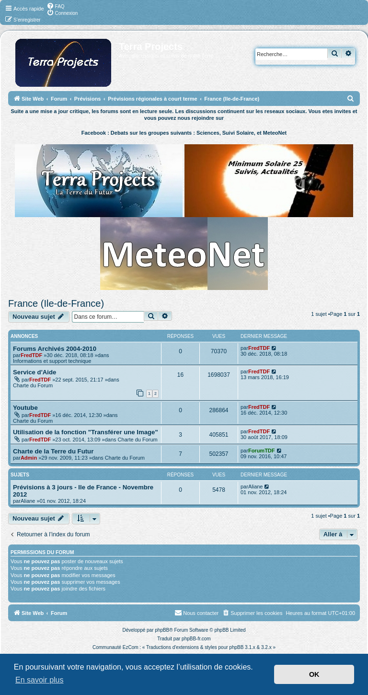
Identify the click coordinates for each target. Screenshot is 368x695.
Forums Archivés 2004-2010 (54, 348)
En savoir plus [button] (39, 680)
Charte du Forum (33, 385)
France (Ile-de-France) (56, 303)
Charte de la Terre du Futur (53, 451)
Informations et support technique (52, 361)
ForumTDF (261, 450)
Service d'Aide (34, 372)
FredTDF (31, 355)
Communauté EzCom (115, 647)
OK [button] (314, 674)
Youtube (25, 407)
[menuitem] (55, 5)
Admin (29, 458)
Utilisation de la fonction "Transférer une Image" (85, 432)
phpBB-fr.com (196, 638)
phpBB (162, 630)
